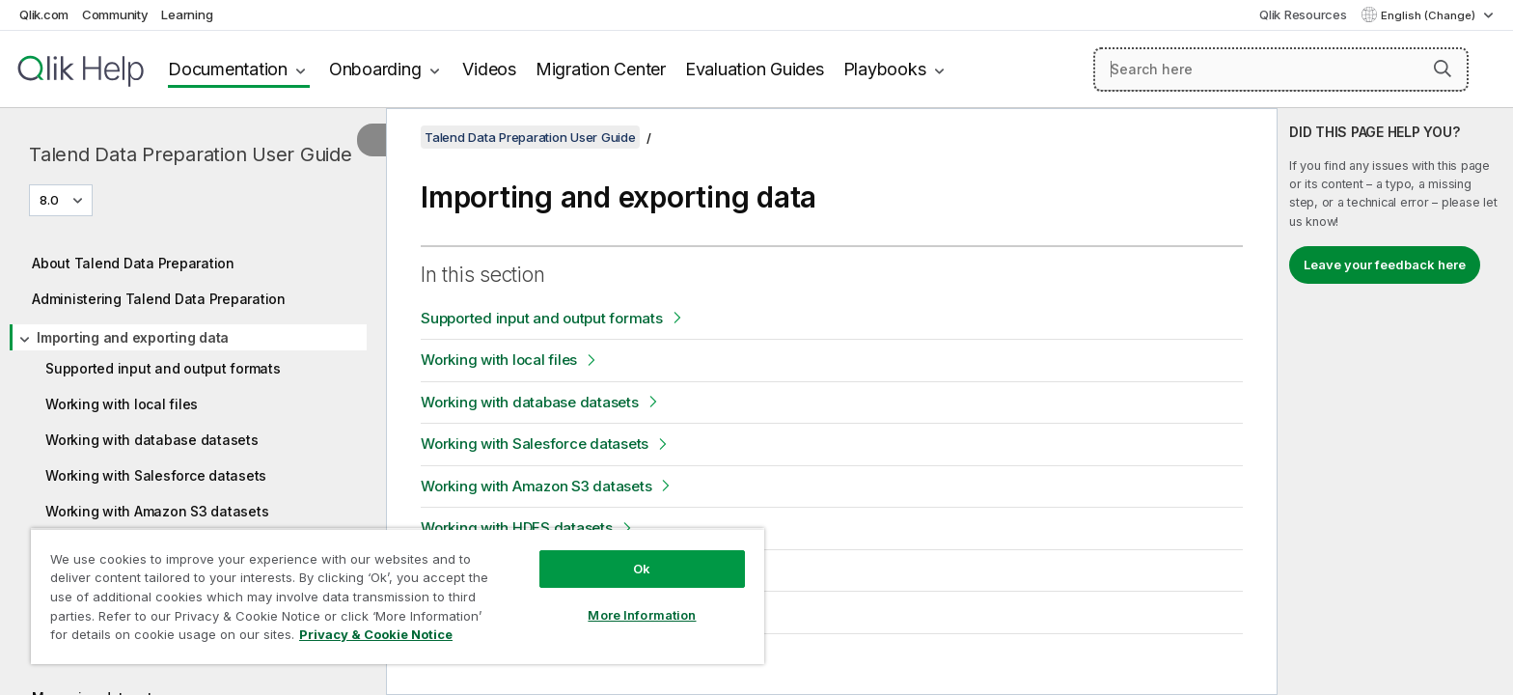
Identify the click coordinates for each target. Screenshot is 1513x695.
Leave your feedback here (1385, 264)
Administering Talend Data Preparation (159, 299)
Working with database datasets (152, 439)
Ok (641, 568)
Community (115, 14)
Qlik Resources (1303, 14)
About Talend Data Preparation (133, 263)
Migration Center (601, 69)
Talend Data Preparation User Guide (190, 154)
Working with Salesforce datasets (155, 475)
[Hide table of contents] (371, 140)
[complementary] (1395, 401)
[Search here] (1281, 69)
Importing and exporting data (133, 337)
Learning (186, 14)
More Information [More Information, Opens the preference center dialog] (642, 615)
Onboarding (375, 69)
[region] (397, 596)
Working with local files (121, 404)
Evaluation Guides (754, 69)
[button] (1442, 68)
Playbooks (884, 69)
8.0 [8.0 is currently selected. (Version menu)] (51, 200)
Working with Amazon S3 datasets (156, 511)
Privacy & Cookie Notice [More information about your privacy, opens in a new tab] (376, 634)
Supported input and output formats (163, 368)
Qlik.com (44, 14)
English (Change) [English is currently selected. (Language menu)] (1429, 15)
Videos (489, 69)
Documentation (228, 69)
